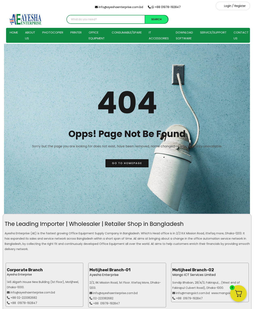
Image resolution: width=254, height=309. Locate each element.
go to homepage (127, 163)
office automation (207, 239)
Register (240, 6)
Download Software (184, 35)
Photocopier (52, 32)
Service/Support (213, 32)
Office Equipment (97, 35)
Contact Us (241, 35)
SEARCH (156, 19)
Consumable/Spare (127, 32)
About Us (30, 35)
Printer (76, 32)
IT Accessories (159, 35)
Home (14, 32)
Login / (229, 6)
